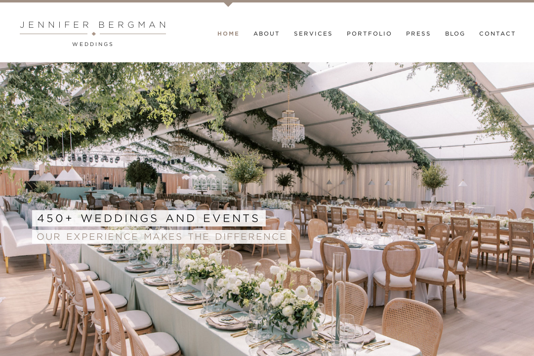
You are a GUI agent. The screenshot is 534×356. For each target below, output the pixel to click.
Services (313, 33)
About (266, 33)
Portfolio (369, 33)
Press (418, 33)
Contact (497, 33)
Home (228, 33)
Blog (455, 33)
